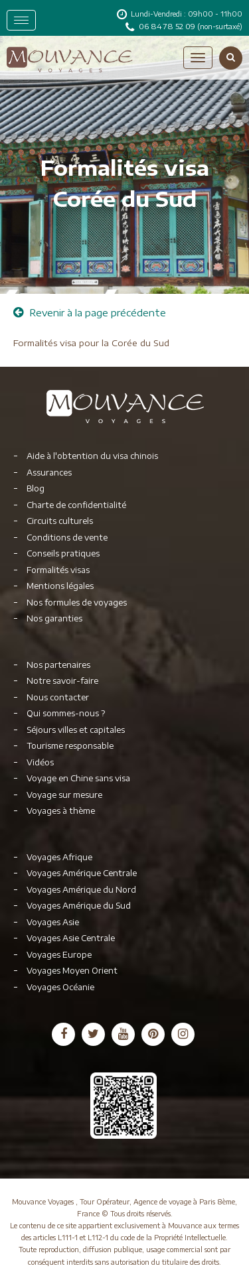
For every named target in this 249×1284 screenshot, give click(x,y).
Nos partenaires (58, 665)
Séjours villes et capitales (76, 730)
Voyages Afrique (59, 857)
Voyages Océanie (60, 987)
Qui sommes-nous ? (66, 713)
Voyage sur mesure (64, 795)
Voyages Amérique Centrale (82, 873)
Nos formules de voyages (77, 603)
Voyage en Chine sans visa (78, 778)
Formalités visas (58, 570)
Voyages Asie (53, 922)
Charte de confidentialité (76, 505)
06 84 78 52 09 (168, 26)
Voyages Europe (59, 955)
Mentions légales (60, 586)
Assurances (49, 473)
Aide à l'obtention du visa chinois (92, 456)
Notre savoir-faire (62, 681)
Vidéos (40, 762)
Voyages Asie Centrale (71, 938)
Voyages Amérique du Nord (81, 890)
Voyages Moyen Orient (72, 971)
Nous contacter (58, 697)
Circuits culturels (60, 521)
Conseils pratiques (63, 553)
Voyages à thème (61, 811)
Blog (35, 488)
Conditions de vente (67, 538)
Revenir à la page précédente (89, 312)
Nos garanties (54, 618)
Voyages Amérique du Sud (79, 906)
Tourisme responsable (70, 746)
